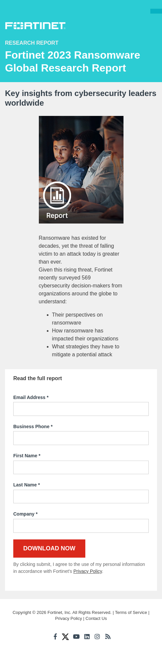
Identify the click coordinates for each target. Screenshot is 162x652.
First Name (26, 456)
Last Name (26, 485)
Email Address (30, 397)
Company (25, 514)
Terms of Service (131, 612)
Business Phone (32, 427)
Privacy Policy (87, 571)
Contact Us (96, 618)
